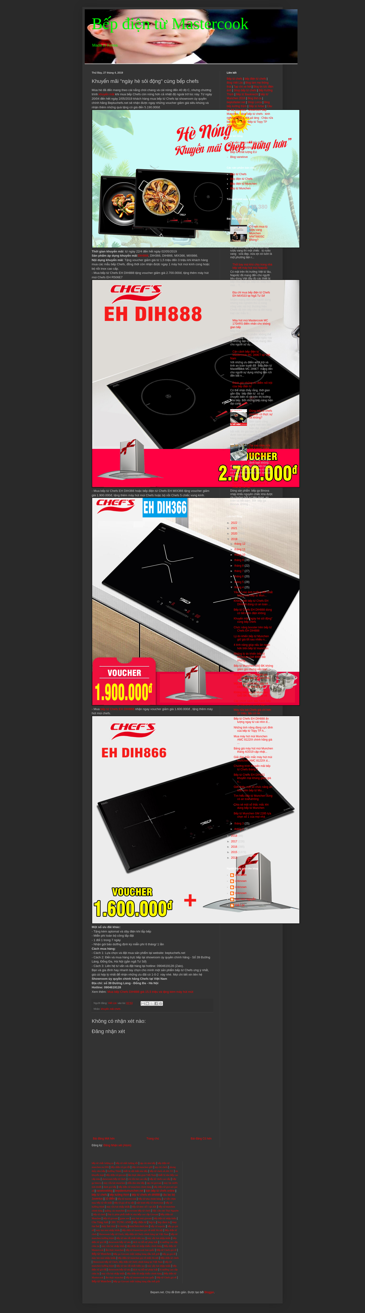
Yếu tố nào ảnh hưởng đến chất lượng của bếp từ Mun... (253, 594)
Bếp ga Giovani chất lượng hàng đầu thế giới (136, 1254)
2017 (234, 841)
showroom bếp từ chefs (114, 1179)
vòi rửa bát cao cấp (137, 1179)
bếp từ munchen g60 (142, 1167)
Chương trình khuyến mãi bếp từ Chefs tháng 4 (252, 767)
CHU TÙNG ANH (120, 1222)
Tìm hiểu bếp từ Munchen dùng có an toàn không (253, 797)
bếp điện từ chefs (255, 78)
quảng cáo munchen (115, 1210)
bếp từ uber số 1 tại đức (144, 1206)
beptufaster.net (236, 102)
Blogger (209, 1292)
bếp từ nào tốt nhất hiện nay (130, 1238)
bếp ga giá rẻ (169, 1254)
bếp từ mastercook (126, 1198)
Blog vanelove (239, 157)
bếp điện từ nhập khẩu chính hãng (144, 1246)
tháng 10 (240, 554)
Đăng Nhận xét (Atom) (117, 1145)
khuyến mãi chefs (111, 1008)
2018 (234, 835)
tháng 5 (239, 582)
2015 (234, 852)
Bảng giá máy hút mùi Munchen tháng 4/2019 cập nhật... (253, 750)
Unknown (241, 875)
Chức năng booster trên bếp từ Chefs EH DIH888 (253, 629)
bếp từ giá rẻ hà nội (124, 1202)
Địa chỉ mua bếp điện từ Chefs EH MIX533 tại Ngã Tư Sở (251, 294)
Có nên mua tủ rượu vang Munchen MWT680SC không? (258, 233)
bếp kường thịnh (119, 1194)
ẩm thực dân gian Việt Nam (142, 1175)
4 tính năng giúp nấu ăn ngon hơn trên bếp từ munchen (252, 646)
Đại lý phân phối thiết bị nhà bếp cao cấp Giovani (133, 1214)
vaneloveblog (104, 1190)
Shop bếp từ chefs (245, 90)
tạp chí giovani (154, 1183)
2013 (234, 857)
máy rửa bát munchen (114, 1183)
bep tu (152, 1222)
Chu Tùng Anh (100, 1222)
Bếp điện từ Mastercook (170, 24)
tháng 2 (239, 829)
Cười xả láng (251, 117)
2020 (234, 533)
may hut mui (108, 1226)
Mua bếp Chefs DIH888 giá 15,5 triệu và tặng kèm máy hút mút (150, 991)
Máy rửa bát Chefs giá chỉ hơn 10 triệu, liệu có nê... (252, 711)
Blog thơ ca (254, 98)
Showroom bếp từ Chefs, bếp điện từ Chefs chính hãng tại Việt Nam (134, 1234)
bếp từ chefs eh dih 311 (161, 1171)
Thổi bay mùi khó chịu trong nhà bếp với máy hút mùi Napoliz (252, 266)
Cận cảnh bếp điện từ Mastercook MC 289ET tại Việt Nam (250, 355)
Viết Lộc (240, 905)
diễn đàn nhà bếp (136, 1183)
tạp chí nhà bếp (147, 1163)
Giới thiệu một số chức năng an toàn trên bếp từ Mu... (253, 788)
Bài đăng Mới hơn (104, 1138)
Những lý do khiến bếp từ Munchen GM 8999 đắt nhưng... (250, 657)
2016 (234, 846)
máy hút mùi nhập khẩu (108, 1230)
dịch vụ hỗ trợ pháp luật (145, 1242)
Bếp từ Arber (257, 106)
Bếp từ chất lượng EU (243, 152)
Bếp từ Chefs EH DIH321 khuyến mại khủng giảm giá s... (252, 778)
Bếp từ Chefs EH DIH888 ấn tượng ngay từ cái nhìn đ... (252, 720)
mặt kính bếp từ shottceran (149, 1202)
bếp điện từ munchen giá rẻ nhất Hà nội (142, 1230)
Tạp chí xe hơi (242, 86)
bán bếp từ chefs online (160, 1190)
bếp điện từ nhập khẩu (165, 1218)
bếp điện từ (140, 1222)
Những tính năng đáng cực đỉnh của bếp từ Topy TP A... (253, 729)
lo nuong (122, 1226)
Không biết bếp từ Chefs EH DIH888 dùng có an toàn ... (252, 602)
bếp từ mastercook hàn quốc (140, 1250)
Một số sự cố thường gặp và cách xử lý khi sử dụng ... (251, 685)
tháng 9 (239, 560)
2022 (234, 522)
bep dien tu (164, 1222)
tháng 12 (240, 543)
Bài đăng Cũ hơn (201, 1138)
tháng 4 (239, 587)
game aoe (124, 1218)
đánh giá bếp (109, 1187)
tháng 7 (239, 571)
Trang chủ (152, 1138)
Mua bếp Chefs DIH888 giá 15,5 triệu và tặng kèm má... (253, 676)
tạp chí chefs (161, 1167)
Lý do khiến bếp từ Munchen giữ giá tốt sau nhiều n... (251, 638)
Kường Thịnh (114, 1171)
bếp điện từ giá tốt (120, 1167)
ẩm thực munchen (114, 1250)
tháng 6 (239, 576)
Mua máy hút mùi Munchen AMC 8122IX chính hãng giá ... (253, 740)
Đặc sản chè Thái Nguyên (165, 1210)
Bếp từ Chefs (238, 174)
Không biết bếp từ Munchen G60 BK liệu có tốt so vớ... (251, 694)
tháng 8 (239, 565)
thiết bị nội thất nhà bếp (135, 1171)
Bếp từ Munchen (240, 188)
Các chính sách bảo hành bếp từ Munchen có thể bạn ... (252, 702)
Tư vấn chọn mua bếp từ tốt (247, 142)
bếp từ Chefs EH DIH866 (117, 709)
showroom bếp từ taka (119, 1242)
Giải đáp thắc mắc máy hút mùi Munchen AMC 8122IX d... (253, 758)
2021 (234, 528)
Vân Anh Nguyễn (245, 899)
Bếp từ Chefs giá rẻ (166, 1250)
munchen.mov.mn (138, 1226)
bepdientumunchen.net (129, 1190)
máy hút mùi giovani (141, 1218)
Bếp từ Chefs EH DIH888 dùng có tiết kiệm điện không (253, 611)
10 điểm (110, 1198)
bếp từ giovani (110, 1218)
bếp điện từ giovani (116, 1175)
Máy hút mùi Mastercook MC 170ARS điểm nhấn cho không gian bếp (250, 324)
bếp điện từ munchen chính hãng (135, 1187)
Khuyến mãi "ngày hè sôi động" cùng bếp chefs (253, 620)
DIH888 (143, 255)
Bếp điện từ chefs (169, 1258)
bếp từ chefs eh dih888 (146, 1194)
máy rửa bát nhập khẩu (118, 1206)
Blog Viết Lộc (235, 82)
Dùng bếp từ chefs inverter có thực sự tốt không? (261, 414)
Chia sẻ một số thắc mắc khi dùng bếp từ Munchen (251, 806)
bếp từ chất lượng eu (103, 1163)
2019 (234, 539)
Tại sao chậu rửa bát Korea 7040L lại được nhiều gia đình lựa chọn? (260, 450)
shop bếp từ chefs (251, 114)
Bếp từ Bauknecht (247, 94)
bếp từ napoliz (158, 1226)
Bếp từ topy (238, 121)
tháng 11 (240, 549)
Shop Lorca (254, 102)
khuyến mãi (106, 94)
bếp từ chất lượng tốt (126, 1163)
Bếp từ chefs (234, 78)
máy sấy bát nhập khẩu (159, 1238)
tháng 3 (239, 823)
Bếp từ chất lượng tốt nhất (246, 147)
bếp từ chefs (99, 1194)
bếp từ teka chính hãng (149, 1198)
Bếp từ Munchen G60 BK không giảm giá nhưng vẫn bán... (253, 667)
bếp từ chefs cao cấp (159, 1179)
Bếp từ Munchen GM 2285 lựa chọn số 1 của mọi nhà (252, 815)
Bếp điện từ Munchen (243, 183)
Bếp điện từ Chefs (241, 178)
